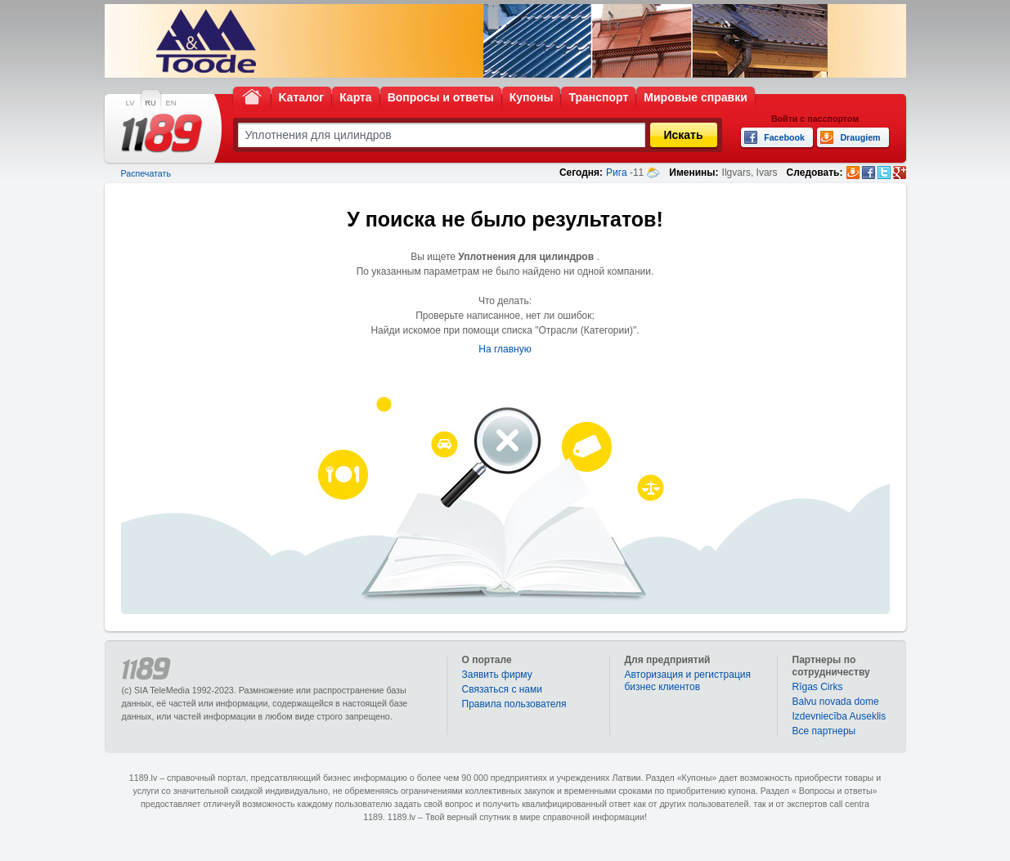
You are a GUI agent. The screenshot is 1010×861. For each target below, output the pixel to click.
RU (150, 103)
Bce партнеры (824, 731)
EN (171, 103)
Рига (616, 172)
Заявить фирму (497, 674)
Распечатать (146, 173)
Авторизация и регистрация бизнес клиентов (688, 681)
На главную (504, 349)
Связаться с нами (502, 689)
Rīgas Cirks (817, 687)
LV (130, 103)
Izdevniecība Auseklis (839, 716)
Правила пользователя (514, 704)
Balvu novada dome (835, 701)
